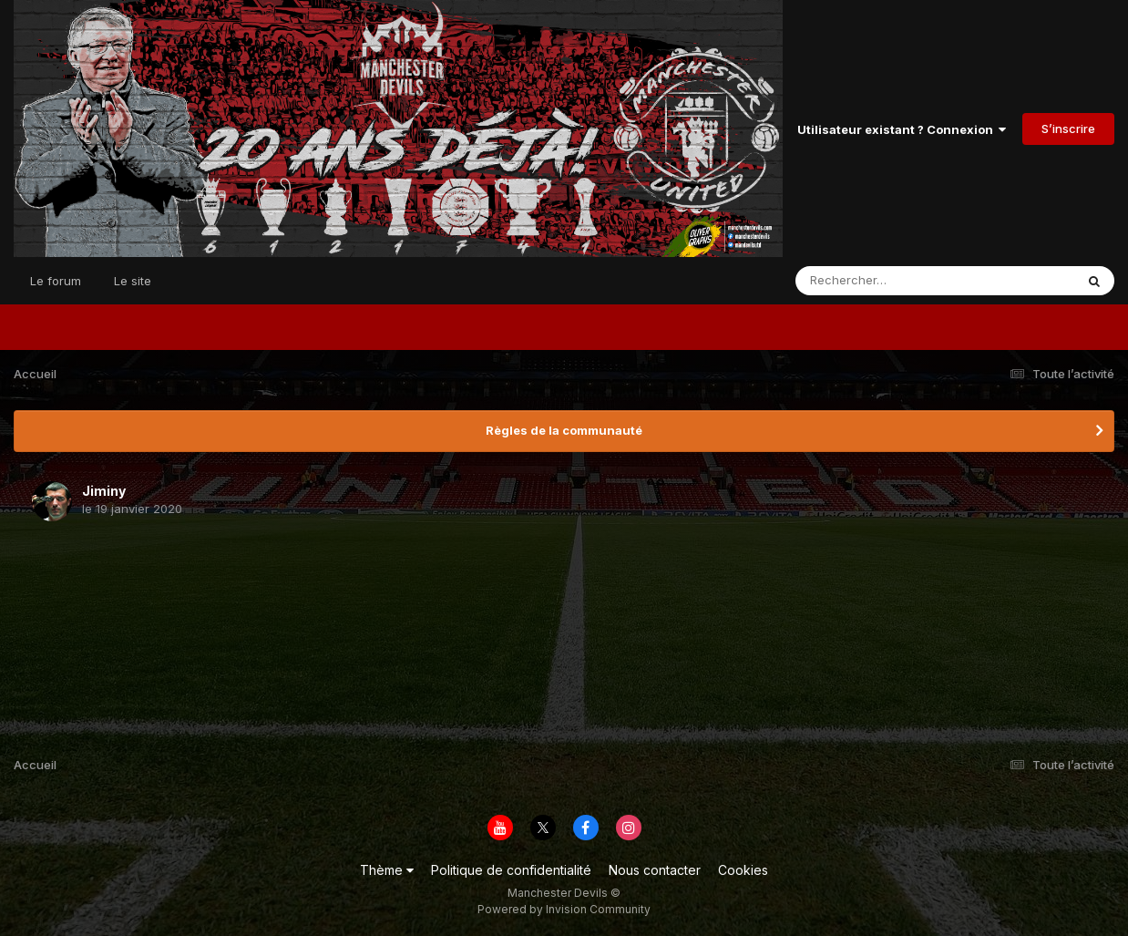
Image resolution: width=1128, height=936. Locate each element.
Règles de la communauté (564, 430)
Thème (387, 870)
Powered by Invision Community (564, 909)
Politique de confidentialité (511, 870)
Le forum (55, 280)
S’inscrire (1068, 128)
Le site (132, 280)
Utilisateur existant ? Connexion (901, 129)
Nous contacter (655, 870)
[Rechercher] (882, 280)
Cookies (743, 870)
